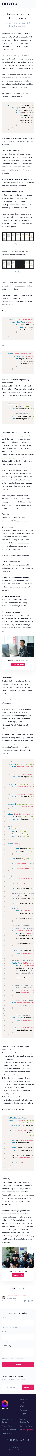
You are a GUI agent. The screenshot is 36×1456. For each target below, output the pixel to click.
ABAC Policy (7, 1433)
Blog (22, 1414)
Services (23, 1402)
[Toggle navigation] (31, 4)
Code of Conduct (9, 1430)
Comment (6, 1346)
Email (4, 1331)
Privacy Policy (7, 1426)
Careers (5, 1422)
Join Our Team (18, 664)
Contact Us (18, 1275)
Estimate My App (27, 1426)
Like (13, 1288)
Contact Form (25, 1422)
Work (22, 1406)
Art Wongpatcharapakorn (17, 1296)
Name (5, 1317)
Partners (23, 1410)
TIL (26, 1414)
